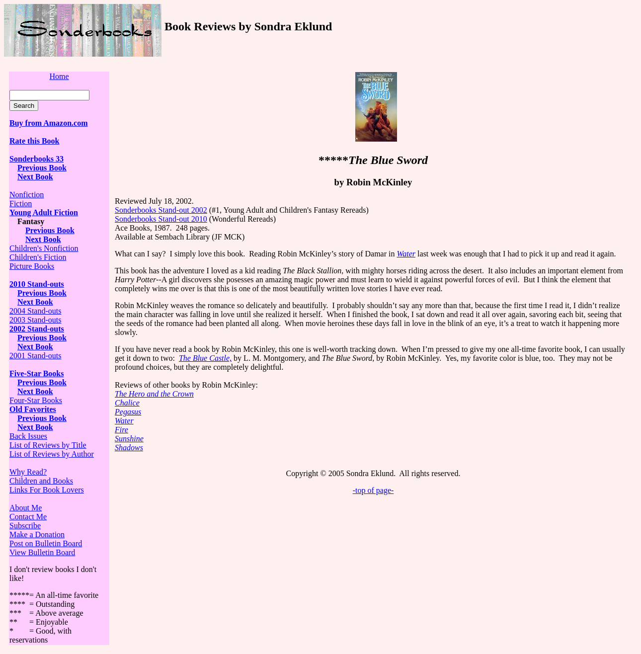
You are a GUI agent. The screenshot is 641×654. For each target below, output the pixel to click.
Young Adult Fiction (43, 212)
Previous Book (42, 168)
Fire (121, 429)
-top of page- (373, 490)
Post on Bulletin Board (45, 543)
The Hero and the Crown (154, 394)
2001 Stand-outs (35, 355)
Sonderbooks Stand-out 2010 (161, 219)
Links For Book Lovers (46, 490)
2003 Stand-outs (35, 320)
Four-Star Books (35, 400)
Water (124, 420)
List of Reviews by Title (47, 445)
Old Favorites (32, 409)
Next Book (35, 176)
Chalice (127, 403)
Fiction (20, 203)
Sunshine (129, 438)
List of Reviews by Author (51, 454)
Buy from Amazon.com (48, 123)
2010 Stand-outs (36, 284)
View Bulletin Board (42, 552)
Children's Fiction (37, 257)
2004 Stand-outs (35, 311)
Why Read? (28, 472)
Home (59, 76)
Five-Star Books (36, 373)
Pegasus (128, 412)
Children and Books (41, 481)
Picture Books (31, 266)
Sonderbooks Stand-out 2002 (161, 210)
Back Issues (28, 436)
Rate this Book (34, 141)
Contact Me (28, 516)
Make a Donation (37, 534)
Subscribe (25, 525)
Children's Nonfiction (43, 248)
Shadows (129, 447)
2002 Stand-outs (36, 329)
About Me (25, 507)
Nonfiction (26, 194)
